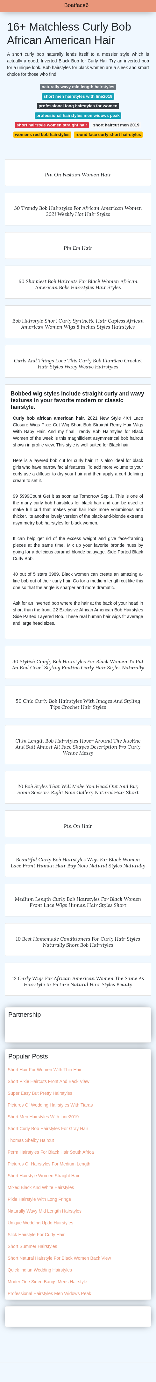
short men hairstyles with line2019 (78, 96)
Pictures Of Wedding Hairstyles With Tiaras (50, 1105)
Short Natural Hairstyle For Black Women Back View (59, 1258)
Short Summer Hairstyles (32, 1246)
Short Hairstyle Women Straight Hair (43, 1175)
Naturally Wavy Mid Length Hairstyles (45, 1211)
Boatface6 (76, 5)
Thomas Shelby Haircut (31, 1140)
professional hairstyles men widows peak (78, 115)
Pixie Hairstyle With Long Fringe (39, 1199)
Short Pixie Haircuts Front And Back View (48, 1081)
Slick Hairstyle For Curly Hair (36, 1234)
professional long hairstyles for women (78, 105)
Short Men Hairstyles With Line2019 (43, 1116)
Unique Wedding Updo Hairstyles (40, 1222)
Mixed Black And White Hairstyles (41, 1187)
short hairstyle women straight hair (52, 125)
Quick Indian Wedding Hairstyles (40, 1269)
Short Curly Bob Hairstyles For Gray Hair (48, 1128)
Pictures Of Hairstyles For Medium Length (49, 1163)
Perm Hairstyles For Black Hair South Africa (51, 1152)
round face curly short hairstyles (108, 134)
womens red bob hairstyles (42, 134)
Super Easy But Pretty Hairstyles (40, 1093)
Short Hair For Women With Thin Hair (45, 1069)
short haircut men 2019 (116, 125)
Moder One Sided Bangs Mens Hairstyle (47, 1281)
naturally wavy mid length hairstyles (78, 86)
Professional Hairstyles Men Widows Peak (49, 1293)
